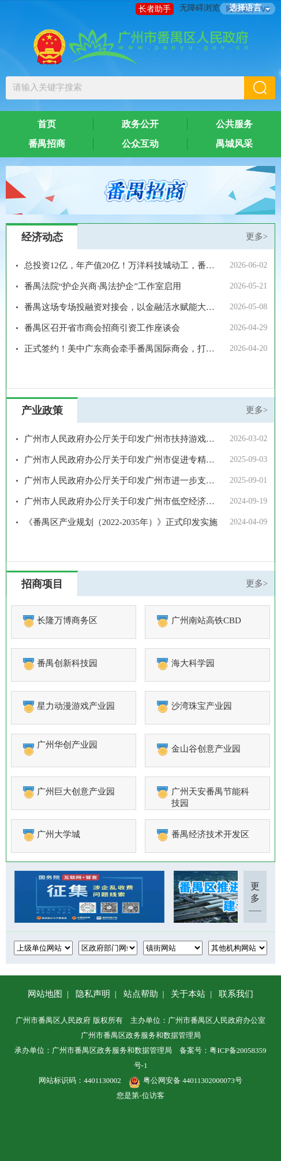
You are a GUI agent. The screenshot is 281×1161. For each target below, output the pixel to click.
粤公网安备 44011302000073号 (185, 1080)
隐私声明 (93, 994)
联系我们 (236, 994)
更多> (257, 236)
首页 (47, 124)
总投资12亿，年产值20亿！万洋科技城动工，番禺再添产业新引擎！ (121, 265)
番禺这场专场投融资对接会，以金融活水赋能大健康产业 (121, 307)
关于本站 (188, 994)
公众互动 (140, 144)
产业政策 (42, 410)
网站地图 (45, 994)
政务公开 (140, 124)
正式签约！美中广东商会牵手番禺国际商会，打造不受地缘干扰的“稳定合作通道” (121, 348)
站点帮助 (140, 994)
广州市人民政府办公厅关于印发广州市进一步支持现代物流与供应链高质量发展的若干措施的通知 (121, 480)
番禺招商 (46, 144)
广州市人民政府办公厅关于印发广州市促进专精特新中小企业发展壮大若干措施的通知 (121, 459)
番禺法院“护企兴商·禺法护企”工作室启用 (102, 286)
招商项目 (42, 584)
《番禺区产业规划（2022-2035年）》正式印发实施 (121, 522)
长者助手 (154, 9)
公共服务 (234, 124)
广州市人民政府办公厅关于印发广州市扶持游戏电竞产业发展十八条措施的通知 (121, 438)
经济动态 (42, 237)
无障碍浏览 (199, 7)
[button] (259, 87)
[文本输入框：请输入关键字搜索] (125, 87)
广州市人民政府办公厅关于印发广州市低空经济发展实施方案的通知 (121, 501)
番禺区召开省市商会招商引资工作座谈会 (102, 327)
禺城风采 (234, 144)
